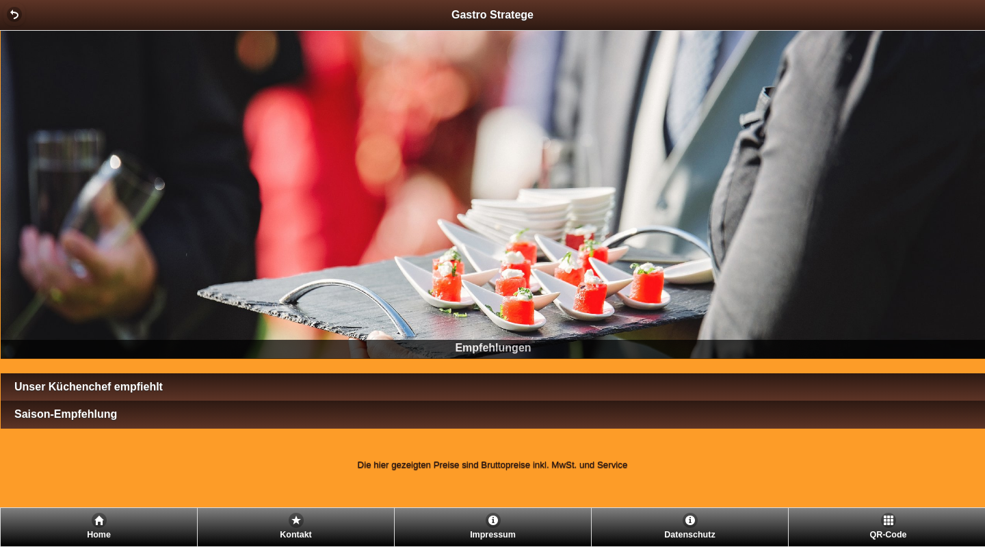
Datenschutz (689, 534)
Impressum (493, 534)
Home (99, 534)
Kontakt (296, 534)
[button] (14, 14)
